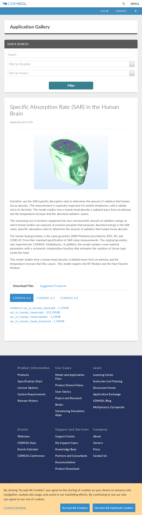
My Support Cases (66, 443)
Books (59, 404)
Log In (104, 11)
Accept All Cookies (75, 508)
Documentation (65, 462)
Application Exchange (107, 394)
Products (23, 375)
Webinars (24, 436)
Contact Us (100, 456)
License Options (28, 388)
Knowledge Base (66, 449)
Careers (98, 443)
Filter (71, 85)
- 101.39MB (35, 312)
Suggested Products (53, 286)
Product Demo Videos (69, 385)
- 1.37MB (39, 308)
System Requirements (31, 394)
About (97, 436)
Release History (28, 400)
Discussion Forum (104, 388)
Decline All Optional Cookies (114, 508)
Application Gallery (30, 26)
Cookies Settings (15, 507)
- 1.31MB (35, 317)
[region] (71, 499)
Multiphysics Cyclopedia (108, 407)
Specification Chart (30, 381)
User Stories (63, 391)
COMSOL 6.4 (22, 298)
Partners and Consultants (71, 456)
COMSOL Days (27, 443)
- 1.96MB (37, 321)
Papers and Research (68, 398)
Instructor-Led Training (107, 381)
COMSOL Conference (31, 456)
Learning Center (103, 375)
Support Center (65, 436)
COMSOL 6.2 (69, 298)
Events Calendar (28, 449)
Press (96, 449)
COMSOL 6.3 (46, 298)
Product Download (67, 468)
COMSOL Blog (102, 400)
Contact (121, 11)
